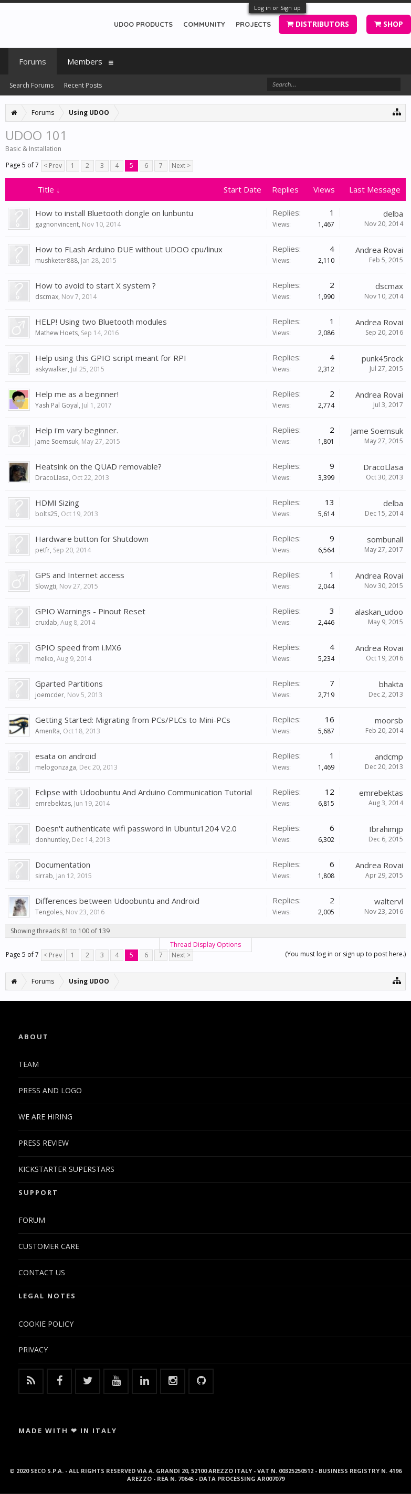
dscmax (46, 296)
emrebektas (53, 803)
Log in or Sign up (277, 8)
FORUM (31, 1220)
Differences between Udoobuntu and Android (117, 900)
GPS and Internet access (79, 575)
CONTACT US (41, 1272)
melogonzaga (55, 767)
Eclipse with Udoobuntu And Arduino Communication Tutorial (143, 792)
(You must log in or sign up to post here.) (345, 953)
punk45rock (382, 358)
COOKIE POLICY (45, 1324)
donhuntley (52, 839)
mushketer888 (56, 260)
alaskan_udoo (379, 611)
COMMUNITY (204, 24)
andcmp (389, 756)
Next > (181, 165)
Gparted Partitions (69, 683)
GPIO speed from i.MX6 (78, 647)
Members (84, 61)
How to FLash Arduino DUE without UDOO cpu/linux (129, 249)
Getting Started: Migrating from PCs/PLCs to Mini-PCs (132, 719)
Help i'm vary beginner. (76, 430)
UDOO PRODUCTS (143, 24)
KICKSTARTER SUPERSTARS (66, 1169)
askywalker (51, 369)
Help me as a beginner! (77, 394)
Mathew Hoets (56, 332)
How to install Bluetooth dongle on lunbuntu (114, 213)
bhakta (391, 684)
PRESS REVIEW (43, 1143)
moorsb (389, 720)
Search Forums (31, 85)
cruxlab (46, 622)
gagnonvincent (57, 224)
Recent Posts (83, 85)
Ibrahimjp (386, 829)
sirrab (44, 875)
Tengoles (48, 912)
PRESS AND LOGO (50, 1090)
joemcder (49, 694)
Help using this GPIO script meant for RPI (110, 358)
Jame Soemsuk (56, 441)
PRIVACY (33, 1349)
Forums (32, 61)
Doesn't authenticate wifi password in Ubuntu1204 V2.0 (136, 828)
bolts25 (46, 513)
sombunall (385, 539)
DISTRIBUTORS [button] (318, 24)
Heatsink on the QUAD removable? (98, 466)
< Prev (53, 165)
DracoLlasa (52, 477)
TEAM (28, 1064)
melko (44, 658)
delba (393, 213)
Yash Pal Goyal (57, 405)
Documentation (62, 864)
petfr (42, 550)
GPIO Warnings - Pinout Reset (90, 611)
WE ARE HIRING (45, 1117)
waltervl (388, 901)
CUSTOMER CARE (48, 1246)
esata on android (65, 756)
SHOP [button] (388, 24)
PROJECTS (253, 24)
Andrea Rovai (379, 249)
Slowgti (45, 586)
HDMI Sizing (57, 502)
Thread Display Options (205, 944)
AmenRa (47, 731)
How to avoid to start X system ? (95, 285)
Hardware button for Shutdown (92, 538)
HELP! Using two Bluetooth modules (101, 321)
